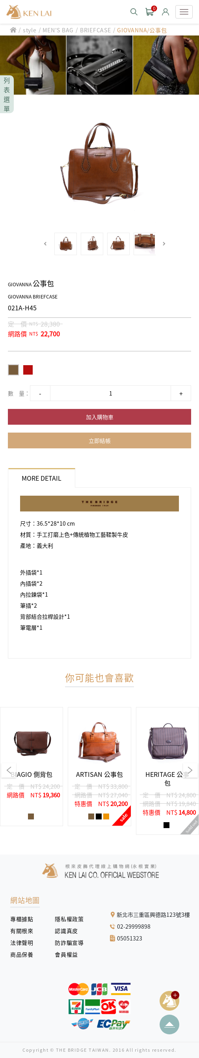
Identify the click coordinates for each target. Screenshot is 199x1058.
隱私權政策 (66, 919)
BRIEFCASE (95, 30)
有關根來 (24, 931)
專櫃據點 (21, 919)
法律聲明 (24, 942)
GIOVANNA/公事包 (142, 30)
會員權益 (69, 954)
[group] (31, 766)
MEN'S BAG (58, 30)
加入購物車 (99, 417)
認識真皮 (69, 931)
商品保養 (24, 954)
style (30, 30)
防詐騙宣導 (69, 942)
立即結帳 (100, 440)
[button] (45, 244)
